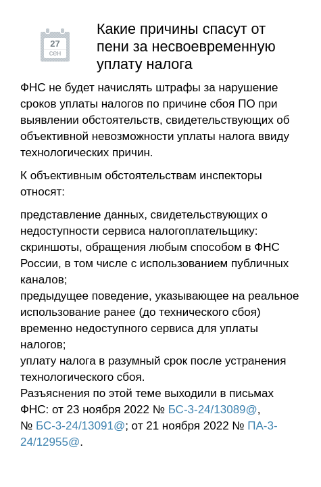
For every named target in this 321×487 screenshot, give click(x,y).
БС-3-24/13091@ (80, 425)
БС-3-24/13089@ (212, 409)
